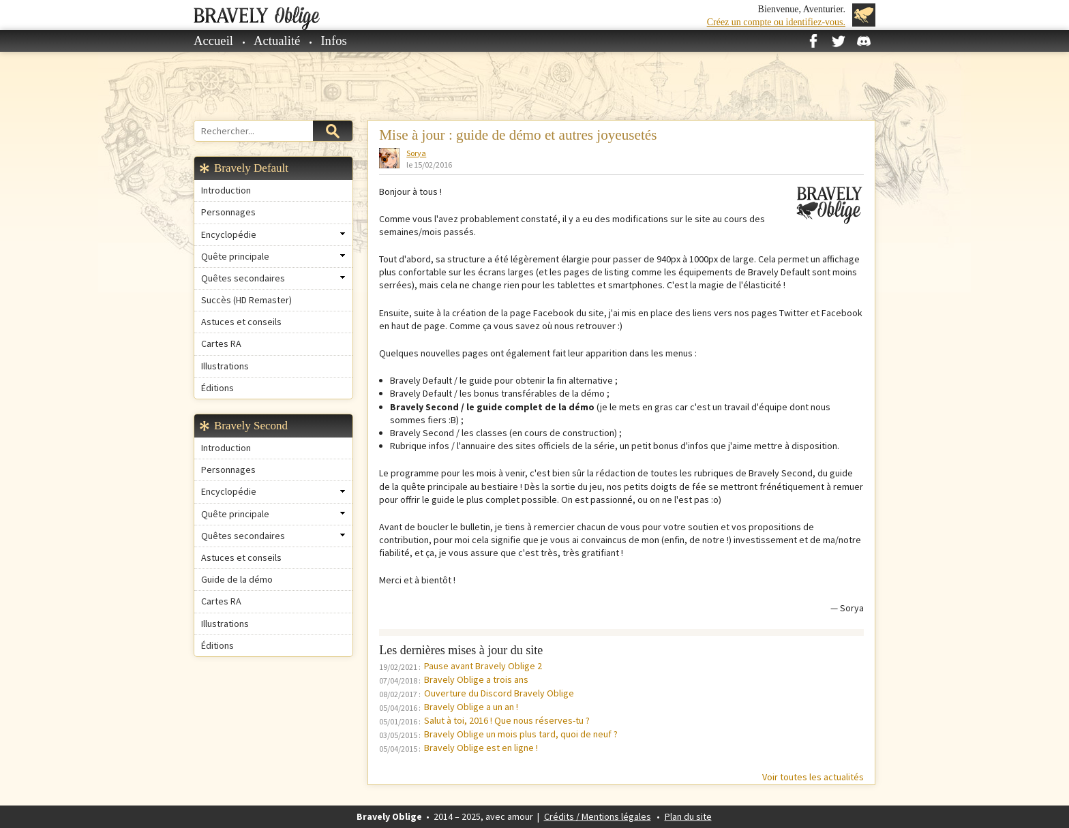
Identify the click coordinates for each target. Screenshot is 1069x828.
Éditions (217, 388)
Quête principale (235, 256)
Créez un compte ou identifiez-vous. (776, 22)
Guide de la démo (237, 579)
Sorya (416, 153)
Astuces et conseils (241, 322)
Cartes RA (221, 343)
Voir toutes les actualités (813, 777)
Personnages (228, 212)
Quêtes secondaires (243, 278)
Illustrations (225, 366)
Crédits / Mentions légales (597, 816)
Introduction (226, 190)
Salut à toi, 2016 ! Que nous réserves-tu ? (507, 720)
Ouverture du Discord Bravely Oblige (499, 693)
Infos (333, 40)
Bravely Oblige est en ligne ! (481, 747)
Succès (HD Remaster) (246, 300)
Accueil (213, 40)
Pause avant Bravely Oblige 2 (483, 666)
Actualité (277, 40)
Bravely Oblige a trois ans (476, 679)
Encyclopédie (228, 234)
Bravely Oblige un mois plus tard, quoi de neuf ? (521, 734)
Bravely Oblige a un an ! (471, 707)
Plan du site (688, 816)
